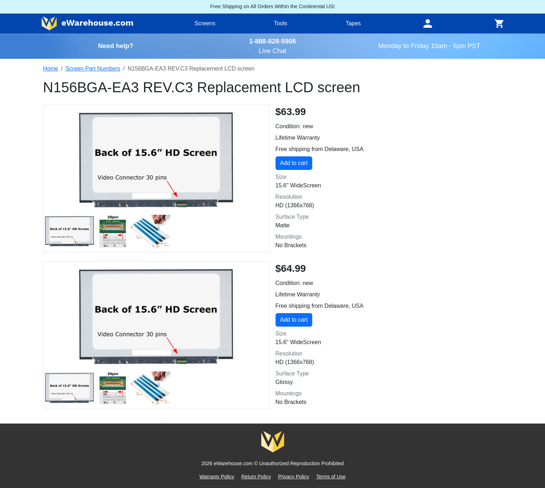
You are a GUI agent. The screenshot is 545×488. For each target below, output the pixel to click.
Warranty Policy (216, 476)
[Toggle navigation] (427, 23)
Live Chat (273, 50)
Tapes (353, 23)
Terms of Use (330, 476)
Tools (280, 23)
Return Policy (256, 476)
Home (50, 69)
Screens (205, 23)
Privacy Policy (293, 476)
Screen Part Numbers (93, 69)
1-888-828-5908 (272, 41)
